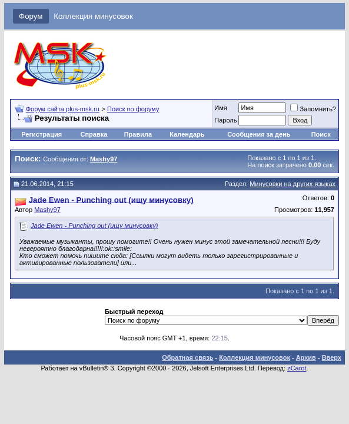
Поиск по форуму (133, 108)
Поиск (321, 134)
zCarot (296, 368)
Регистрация (41, 134)
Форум (31, 16)
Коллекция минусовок (93, 16)
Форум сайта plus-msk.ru (62, 108)
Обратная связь (187, 357)
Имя (220, 107)
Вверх (331, 357)
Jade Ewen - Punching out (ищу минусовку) (94, 225)
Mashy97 (47, 209)
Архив (306, 357)
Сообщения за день (258, 134)
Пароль (225, 120)
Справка (94, 134)
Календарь (186, 134)
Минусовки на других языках (292, 183)
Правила (138, 134)
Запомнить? (313, 108)
